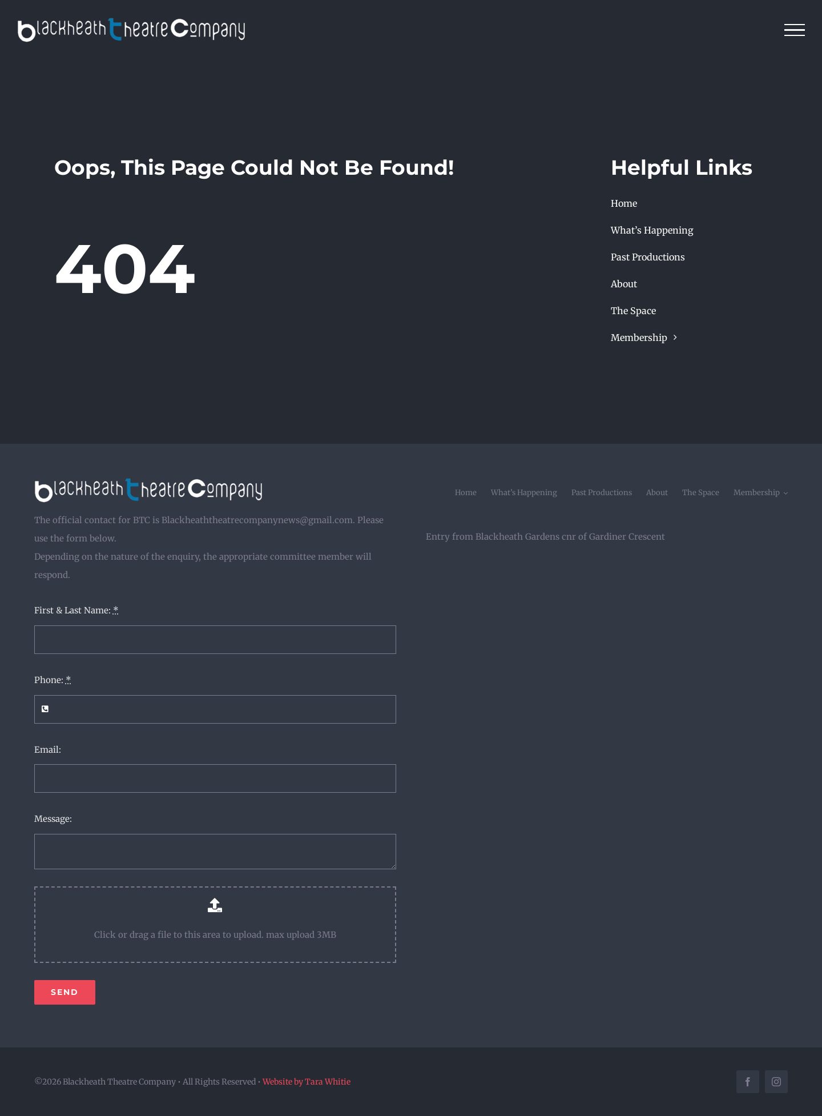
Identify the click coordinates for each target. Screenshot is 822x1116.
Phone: (52, 680)
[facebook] (747, 1081)
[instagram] (776, 1081)
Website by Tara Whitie (306, 1082)
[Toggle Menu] (794, 30)
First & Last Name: (76, 610)
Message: (53, 818)
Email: (47, 749)
